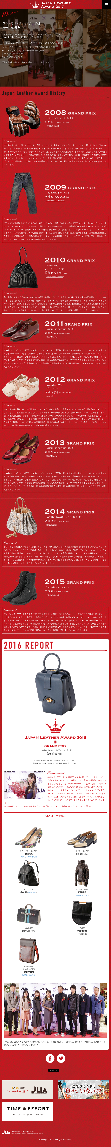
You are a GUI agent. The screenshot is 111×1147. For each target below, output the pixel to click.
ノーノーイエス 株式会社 (55, 200)
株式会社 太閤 (51, 525)
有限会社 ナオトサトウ (54, 277)
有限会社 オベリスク (82, 895)
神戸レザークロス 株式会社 (29, 857)
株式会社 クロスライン (29, 975)
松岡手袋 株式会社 (53, 126)
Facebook (50, 1058)
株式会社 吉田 (32, 892)
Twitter (61, 1058)
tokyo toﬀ (49, 396)
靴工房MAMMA (51, 337)
